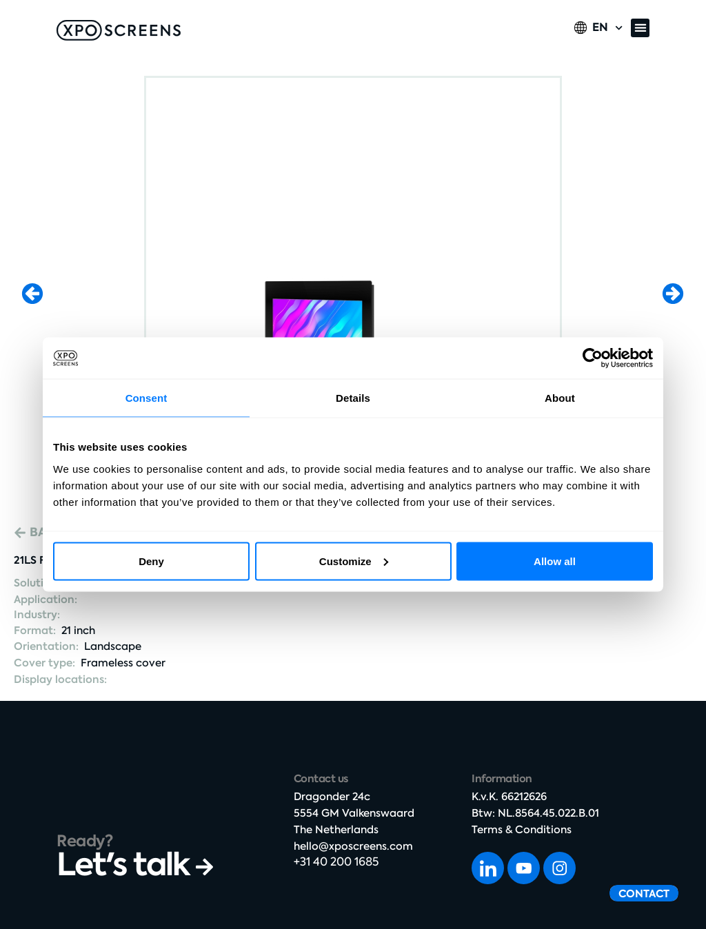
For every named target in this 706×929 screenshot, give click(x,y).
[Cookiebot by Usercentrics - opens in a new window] (592, 358)
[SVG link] (119, 30)
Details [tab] (353, 398)
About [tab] (560, 398)
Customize (353, 560)
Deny (151, 560)
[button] (640, 28)
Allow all (555, 560)
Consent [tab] (146, 398)
